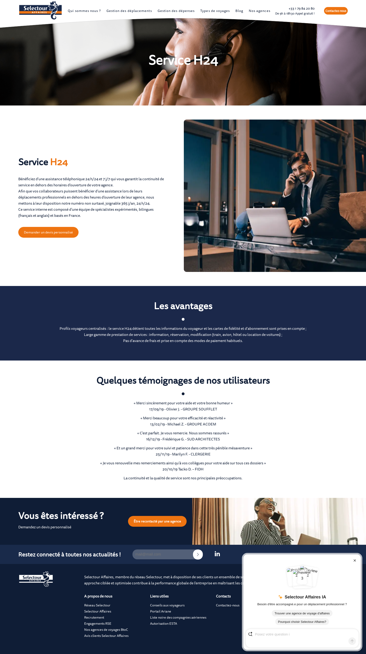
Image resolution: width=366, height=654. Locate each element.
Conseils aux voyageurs (167, 605)
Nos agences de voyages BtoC (106, 629)
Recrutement (94, 617)
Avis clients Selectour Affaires (106, 635)
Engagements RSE (97, 623)
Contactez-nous (335, 10)
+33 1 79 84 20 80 (295, 11)
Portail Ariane (160, 611)
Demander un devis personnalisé (48, 232)
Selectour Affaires (97, 611)
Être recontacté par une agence (157, 521)
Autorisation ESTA (163, 623)
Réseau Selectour (97, 605)
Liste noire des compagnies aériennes (178, 617)
